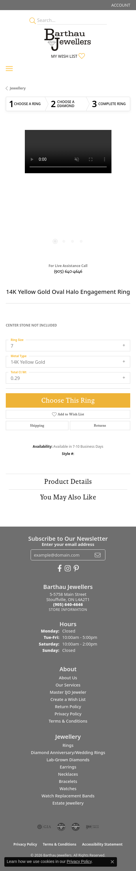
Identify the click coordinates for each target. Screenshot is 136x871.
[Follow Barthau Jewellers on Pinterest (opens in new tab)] (76, 568)
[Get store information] (68, 609)
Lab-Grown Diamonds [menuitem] (68, 759)
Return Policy (68, 706)
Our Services (67, 685)
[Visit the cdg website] (61, 826)
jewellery (18, 88)
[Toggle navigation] (9, 68)
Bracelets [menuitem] (68, 781)
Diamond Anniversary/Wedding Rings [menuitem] (68, 752)
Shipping (37, 426)
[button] (120, 5)
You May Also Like (68, 497)
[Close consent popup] (112, 861)
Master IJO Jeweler (68, 692)
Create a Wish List (67, 699)
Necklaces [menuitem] (68, 774)
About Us (68, 677)
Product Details (68, 481)
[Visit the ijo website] (92, 826)
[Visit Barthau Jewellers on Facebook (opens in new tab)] (59, 568)
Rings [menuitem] (68, 745)
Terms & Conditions (68, 721)
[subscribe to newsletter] (97, 555)
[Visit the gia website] (44, 826)
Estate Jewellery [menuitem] (67, 803)
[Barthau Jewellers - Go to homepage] (68, 38)
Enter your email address (68, 544)
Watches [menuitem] (67, 788)
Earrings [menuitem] (68, 767)
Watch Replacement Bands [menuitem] (68, 796)
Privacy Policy (68, 714)
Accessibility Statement (102, 844)
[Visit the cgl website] (75, 826)
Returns (100, 426)
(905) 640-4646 (68, 271)
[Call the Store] (68, 604)
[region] (68, 192)
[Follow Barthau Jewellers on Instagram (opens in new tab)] (68, 568)
